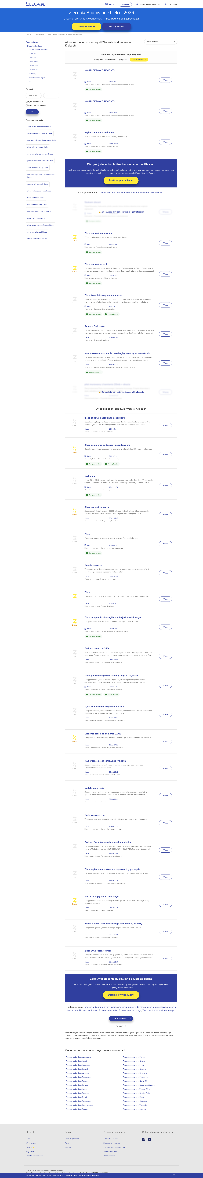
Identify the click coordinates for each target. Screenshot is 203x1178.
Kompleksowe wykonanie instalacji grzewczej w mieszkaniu (117, 353)
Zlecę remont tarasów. (97, 507)
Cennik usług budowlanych (114, 1147)
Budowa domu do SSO (97, 648)
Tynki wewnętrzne (95, 815)
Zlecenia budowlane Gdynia (77, 1085)
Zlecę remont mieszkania (98, 233)
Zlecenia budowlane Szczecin (78, 1093)
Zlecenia (125, 4)
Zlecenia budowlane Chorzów (135, 1101)
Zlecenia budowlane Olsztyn (134, 1069)
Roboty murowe (93, 565)
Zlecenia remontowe (155, 1007)
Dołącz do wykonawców (148, 4)
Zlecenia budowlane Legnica (134, 1109)
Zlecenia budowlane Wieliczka (135, 1105)
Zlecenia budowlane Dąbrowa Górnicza (139, 1085)
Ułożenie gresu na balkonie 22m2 (103, 734)
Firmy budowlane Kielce (152, 192)
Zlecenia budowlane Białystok (78, 1081)
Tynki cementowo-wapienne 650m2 (104, 707)
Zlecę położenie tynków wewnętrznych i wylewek (112, 676)
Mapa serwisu (109, 1156)
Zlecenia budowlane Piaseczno (135, 1077)
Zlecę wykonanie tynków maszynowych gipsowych (112, 869)
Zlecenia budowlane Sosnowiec (78, 1101)
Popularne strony (110, 1152)
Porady (67, 1143)
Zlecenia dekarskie (108, 1010)
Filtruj (32, 112)
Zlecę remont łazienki (96, 264)
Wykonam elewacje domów (100, 132)
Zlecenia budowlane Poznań (134, 1057)
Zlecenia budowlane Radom (77, 1109)
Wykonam (90, 476)
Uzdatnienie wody (95, 788)
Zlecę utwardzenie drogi (98, 951)
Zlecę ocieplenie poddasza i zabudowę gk (107, 445)
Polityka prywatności (34, 1156)
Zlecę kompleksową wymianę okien (104, 295)
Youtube (149, 1139)
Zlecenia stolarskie (88, 1010)
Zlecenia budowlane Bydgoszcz (78, 1077)
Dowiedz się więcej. (91, 1175)
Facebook (143, 1139)
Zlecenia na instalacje (130, 1010)
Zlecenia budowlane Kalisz (133, 1097)
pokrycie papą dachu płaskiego (102, 896)
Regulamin (30, 1152)
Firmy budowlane (59, 34)
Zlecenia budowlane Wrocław (78, 1073)
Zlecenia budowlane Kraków (77, 1061)
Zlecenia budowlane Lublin (133, 1065)
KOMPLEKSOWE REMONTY (100, 70)
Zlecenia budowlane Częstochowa (79, 1105)
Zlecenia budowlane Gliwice (134, 1061)
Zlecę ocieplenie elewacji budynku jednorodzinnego (113, 617)
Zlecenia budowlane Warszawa (78, 1057)
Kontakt (68, 1147)
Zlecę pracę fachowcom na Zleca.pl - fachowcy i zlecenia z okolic (35, 4)
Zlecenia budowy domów (131, 1007)
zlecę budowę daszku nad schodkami (105, 418)
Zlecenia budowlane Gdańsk (77, 1069)
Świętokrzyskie (39, 34)
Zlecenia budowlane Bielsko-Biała (136, 1093)
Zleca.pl (28, 34)
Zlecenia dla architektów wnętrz (159, 1010)
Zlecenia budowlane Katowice (78, 1065)
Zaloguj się (173, 4)
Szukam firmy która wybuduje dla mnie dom (109, 842)
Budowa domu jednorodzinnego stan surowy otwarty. (114, 924)
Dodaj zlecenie (139, 59)
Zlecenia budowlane (75, 34)
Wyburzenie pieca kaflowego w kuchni (106, 761)
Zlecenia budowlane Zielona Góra (136, 1089)
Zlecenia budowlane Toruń (76, 1097)
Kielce (49, 34)
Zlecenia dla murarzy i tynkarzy (101, 1007)
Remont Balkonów (95, 326)
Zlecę (88, 534)
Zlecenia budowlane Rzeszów (135, 1073)
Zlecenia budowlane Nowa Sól (135, 1081)
